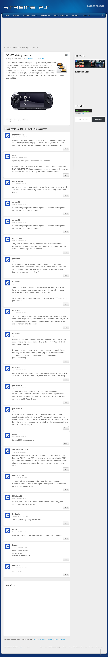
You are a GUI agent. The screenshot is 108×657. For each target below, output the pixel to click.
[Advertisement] (54, 32)
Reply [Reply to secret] (66, 538)
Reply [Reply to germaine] (66, 275)
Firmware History (30, 15)
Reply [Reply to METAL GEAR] (66, 195)
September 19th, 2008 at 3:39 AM (20, 531)
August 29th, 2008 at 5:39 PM (19, 387)
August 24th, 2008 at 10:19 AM (19, 157)
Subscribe (98, 119)
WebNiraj (22, 647)
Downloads (46, 15)
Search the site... (102, 15)
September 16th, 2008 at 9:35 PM (20, 516)
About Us (86, 15)
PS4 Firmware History (66, 647)
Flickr (94, 6)
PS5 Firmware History (78, 647)
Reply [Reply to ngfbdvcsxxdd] (66, 489)
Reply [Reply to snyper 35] (66, 213)
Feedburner (91, 6)
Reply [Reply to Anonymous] (66, 252)
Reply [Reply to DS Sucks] (66, 523)
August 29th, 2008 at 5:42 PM (19, 411)
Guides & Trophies (61, 15)
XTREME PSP (31, 58)
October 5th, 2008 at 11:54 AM (19, 567)
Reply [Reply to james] (66, 443)
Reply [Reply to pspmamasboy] (66, 149)
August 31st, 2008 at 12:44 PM (19, 477)
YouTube (100, 6)
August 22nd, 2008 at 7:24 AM (19, 136)
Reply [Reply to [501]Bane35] (66, 402)
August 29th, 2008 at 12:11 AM (19, 284)
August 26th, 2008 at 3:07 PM (19, 183)
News (9, 48)
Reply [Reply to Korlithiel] (66, 304)
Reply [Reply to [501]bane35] (66, 507)
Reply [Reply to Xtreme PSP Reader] (66, 469)
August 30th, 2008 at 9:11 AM (19, 452)
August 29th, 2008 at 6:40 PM (19, 436)
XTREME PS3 (83, 113)
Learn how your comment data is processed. (49, 639)
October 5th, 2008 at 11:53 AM (19, 547)
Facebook (88, 6)
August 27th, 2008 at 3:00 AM (19, 204)
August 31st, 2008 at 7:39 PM (19, 498)
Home (7, 15)
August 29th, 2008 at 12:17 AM (19, 336)
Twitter (97, 6)
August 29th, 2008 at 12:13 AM (19, 312)
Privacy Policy (100, 647)
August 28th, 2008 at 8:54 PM (19, 261)
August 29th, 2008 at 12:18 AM (19, 369)
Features (16, 15)
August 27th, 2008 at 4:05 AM (19, 240)
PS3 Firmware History (54, 647)
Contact (75, 15)
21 (66, 55)
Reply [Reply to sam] (66, 175)
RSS (102, 6)
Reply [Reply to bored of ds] (66, 559)
